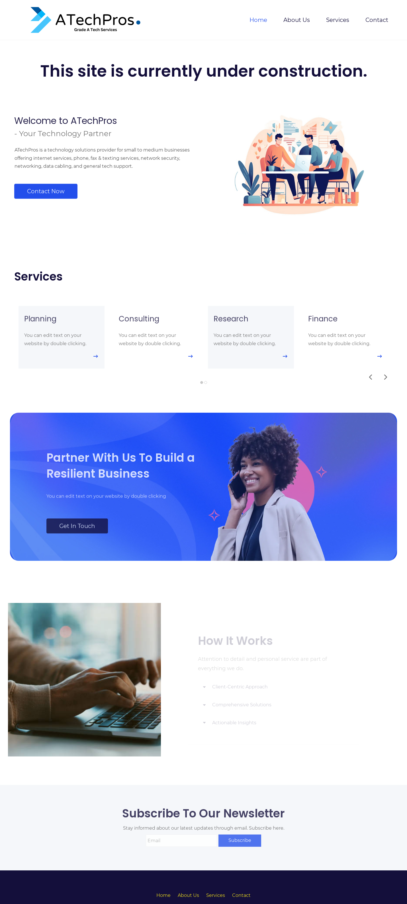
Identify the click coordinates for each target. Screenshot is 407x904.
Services (215, 895)
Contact (241, 895)
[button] (370, 377)
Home (163, 895)
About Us (188, 895)
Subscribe (239, 840)
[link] (268, 422)
